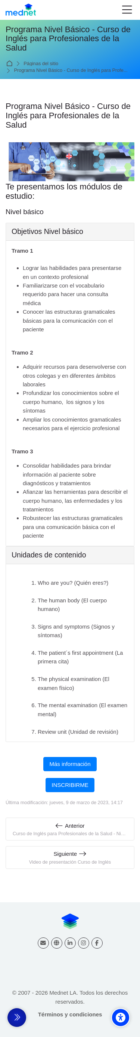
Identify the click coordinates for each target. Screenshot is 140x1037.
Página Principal (11, 63)
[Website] (56, 943)
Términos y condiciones (70, 1014)
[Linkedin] (70, 943)
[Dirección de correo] (43, 943)
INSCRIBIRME (70, 785)
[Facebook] (97, 943)
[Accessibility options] (120, 1017)
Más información (69, 764)
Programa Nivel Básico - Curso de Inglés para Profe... (71, 70)
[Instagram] (83, 943)
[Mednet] (21, 10)
